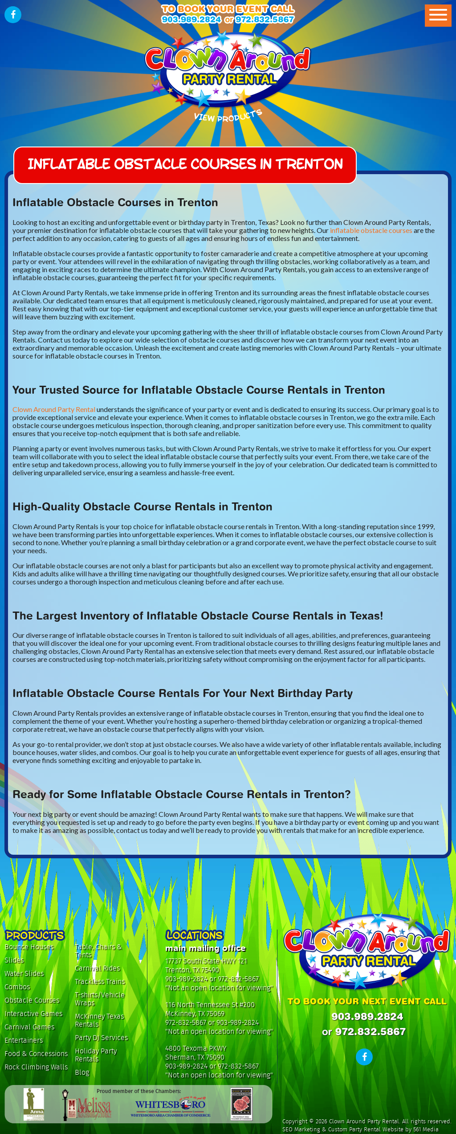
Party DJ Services (101, 1037)
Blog (82, 1072)
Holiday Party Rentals (96, 1055)
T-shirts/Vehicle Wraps (100, 999)
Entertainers (23, 1040)
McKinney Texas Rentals (99, 1020)
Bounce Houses (28, 947)
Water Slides (24, 973)
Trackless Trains (100, 981)
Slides (14, 960)
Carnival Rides (97, 968)
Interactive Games (33, 1013)
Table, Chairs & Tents (98, 951)
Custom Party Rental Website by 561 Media (383, 1130)
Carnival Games (29, 1027)
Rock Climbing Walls (36, 1067)
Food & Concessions (36, 1053)
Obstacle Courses (31, 1000)
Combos (17, 987)
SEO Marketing (301, 1130)
